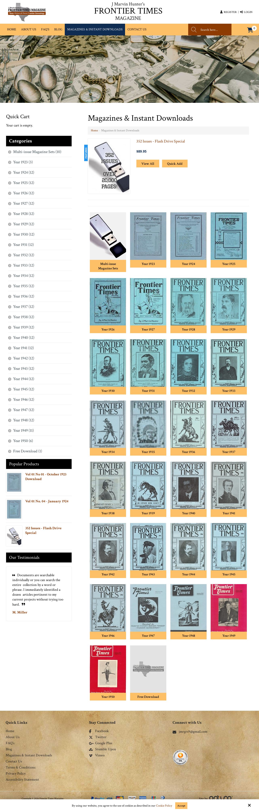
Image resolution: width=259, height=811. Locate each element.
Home (94, 130)
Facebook (99, 731)
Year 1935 (148, 452)
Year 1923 (148, 264)
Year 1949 (228, 635)
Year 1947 (148, 635)
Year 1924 (188, 264)
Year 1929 (228, 329)
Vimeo (97, 756)
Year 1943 (148, 574)
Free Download (148, 697)
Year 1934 (108, 452)
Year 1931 (148, 391)
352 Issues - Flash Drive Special (160, 141)
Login (246, 12)
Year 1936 (188, 452)
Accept (181, 806)
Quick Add (175, 164)
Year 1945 (228, 574)
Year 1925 (228, 264)
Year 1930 (108, 391)
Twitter (97, 737)
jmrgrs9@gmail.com (190, 731)
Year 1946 (108, 635)
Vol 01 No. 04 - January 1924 (46, 501)
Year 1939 (148, 513)
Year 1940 (188, 513)
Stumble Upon (102, 749)
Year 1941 (229, 513)
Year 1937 (228, 452)
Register (228, 12)
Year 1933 (228, 391)
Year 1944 (188, 574)
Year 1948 (188, 635)
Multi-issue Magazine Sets (108, 266)
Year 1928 (188, 329)
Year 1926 (108, 329)
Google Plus (100, 743)
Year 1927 (148, 329)
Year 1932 (188, 391)
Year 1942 (108, 574)
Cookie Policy (164, 806)
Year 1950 (108, 697)
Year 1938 (108, 513)
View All (147, 164)
